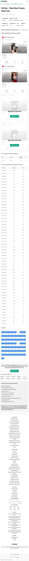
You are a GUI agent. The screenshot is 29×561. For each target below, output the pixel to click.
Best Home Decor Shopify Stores (14, 484)
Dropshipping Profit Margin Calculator (14, 433)
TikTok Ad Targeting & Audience (14, 422)
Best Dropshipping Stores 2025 (14, 467)
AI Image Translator (14, 464)
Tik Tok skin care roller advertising (7, 392)
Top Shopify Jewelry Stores (14, 479)
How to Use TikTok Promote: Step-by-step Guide (14, 523)
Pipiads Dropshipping (14, 470)
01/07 (18, 509)
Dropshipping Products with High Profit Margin (14, 473)
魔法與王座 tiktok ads (20, 378)
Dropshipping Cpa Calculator (14, 428)
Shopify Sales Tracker (14, 418)
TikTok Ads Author (14, 495)
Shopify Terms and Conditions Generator (14, 439)
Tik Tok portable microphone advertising (8, 389)
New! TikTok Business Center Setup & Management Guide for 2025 (14, 517)
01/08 (14, 509)
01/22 (18, 506)
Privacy (11, 557)
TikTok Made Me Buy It (14, 474)
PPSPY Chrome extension (14, 445)
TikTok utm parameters (14, 420)
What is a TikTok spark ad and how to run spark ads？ (14, 528)
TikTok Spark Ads (14, 454)
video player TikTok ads (5, 386)
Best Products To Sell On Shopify (14, 482)
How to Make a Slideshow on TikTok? (14, 530)
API (14, 540)
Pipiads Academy (14, 496)
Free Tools (14, 443)
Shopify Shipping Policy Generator (14, 442)
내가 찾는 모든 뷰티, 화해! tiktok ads (9, 376)
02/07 (11, 506)
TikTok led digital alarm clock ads (7, 401)
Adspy (14, 451)
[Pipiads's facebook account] (11, 554)
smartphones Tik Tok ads (6, 396)
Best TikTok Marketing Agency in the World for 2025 (14, 525)
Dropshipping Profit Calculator (14, 431)
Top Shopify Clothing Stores (14, 481)
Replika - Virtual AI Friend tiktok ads (20, 376)
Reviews (14, 462)
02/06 (14, 506)
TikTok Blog (14, 490)
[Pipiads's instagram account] (18, 554)
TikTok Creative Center (14, 457)
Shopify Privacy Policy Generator (14, 434)
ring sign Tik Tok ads (5, 391)
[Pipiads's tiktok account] (15, 554)
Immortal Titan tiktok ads (9, 378)
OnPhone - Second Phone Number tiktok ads (14, 376)
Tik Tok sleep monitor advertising (7, 394)
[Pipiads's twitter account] (13, 554)
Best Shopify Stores (14, 476)
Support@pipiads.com (14, 537)
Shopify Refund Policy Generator (14, 436)
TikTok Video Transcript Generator (14, 459)
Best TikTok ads (14, 493)
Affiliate (14, 447)
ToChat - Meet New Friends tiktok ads (3, 378)
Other (20, 503)
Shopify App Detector (14, 425)
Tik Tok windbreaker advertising (7, 387)
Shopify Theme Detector (14, 423)
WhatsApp (14, 538)
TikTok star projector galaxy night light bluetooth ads (11, 398)
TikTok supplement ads (5, 399)
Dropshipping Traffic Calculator (14, 426)
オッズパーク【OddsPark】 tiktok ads (25, 376)
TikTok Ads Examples (14, 488)
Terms (13, 557)
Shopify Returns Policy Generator (14, 440)
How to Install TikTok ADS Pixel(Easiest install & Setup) (14, 532)
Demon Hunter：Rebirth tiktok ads (3, 376)
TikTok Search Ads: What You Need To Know (14, 515)
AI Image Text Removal (14, 465)
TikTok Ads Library (14, 456)
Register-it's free (14, 116)
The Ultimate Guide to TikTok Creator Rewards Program (14, 520)
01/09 (11, 509)
